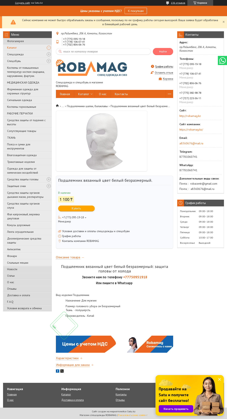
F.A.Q (10, 302)
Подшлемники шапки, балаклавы (87, 106)
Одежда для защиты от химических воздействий (22, 170)
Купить (76, 208)
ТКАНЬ (11, 137)
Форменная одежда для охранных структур (22, 91)
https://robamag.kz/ (191, 129)
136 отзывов (178, 2)
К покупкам (136, 11)
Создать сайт (22, 2)
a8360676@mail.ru (191, 143)
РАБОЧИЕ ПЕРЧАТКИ (20, 113)
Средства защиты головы (22, 179)
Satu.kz (131, 411)
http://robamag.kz (190, 116)
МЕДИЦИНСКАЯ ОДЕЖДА (23, 82)
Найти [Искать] (163, 51)
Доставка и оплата (18, 295)
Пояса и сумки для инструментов (18, 146)
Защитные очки (16, 186)
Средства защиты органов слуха (23, 205)
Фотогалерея (15, 41)
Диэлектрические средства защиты (24, 240)
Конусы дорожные (18, 225)
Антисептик (14, 249)
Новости (12, 269)
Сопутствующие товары (21, 131)
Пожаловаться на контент (133, 415)
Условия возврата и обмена (24, 308)
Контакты (121, 94)
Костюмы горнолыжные (21, 107)
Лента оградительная (20, 232)
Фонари (12, 256)
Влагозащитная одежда (22, 155)
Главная (65, 94)
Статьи (11, 276)
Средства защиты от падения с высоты (26, 122)
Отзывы (11, 289)
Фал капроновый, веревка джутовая (23, 216)
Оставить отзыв (164, 72)
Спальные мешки (17, 262)
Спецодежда (15, 54)
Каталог (12, 47)
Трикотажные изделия (21, 162)
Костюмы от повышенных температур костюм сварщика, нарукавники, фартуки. (26, 72)
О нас (10, 282)
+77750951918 (135, 277)
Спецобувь (14, 61)
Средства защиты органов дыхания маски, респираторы (25, 195)
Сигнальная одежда (19, 100)
